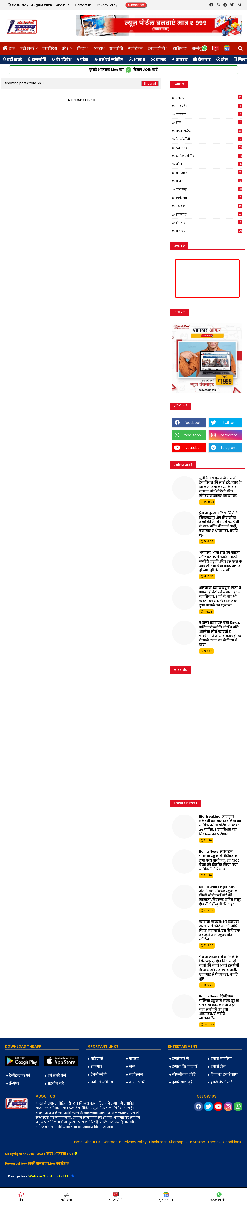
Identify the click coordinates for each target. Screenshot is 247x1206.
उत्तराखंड (209, 114)
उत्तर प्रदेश (209, 106)
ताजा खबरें (136, 1082)
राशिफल (180, 48)
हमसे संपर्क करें (221, 1082)
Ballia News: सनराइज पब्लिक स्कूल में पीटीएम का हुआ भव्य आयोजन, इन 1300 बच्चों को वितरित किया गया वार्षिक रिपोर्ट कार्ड (219, 860)
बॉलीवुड (198, 48)
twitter (228, 422)
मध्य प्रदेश (209, 189)
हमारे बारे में (180, 1058)
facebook (193, 422)
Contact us (83, 5)
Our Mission (195, 1141)
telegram (229, 447)
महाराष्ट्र (209, 206)
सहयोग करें (56, 1083)
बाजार (158, 59)
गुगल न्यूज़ (166, 1197)
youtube (192, 447)
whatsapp (192, 435)
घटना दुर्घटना (209, 131)
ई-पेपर (14, 1083)
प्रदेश (65, 48)
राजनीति (116, 48)
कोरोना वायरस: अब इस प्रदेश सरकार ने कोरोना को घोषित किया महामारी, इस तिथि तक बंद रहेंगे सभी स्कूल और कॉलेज (219, 931)
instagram (228, 435)
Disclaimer (158, 1141)
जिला (81, 48)
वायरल (180, 59)
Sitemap (176, 1141)
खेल (222, 59)
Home (78, 1141)
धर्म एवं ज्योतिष (109, 59)
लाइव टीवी (116, 1197)
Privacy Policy (107, 5)
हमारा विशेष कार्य (184, 1066)
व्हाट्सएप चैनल (219, 1197)
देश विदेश (49, 48)
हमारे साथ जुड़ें (182, 1082)
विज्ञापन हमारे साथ (224, 1074)
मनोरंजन (135, 48)
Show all (150, 83)
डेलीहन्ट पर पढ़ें (19, 1075)
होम (12, 48)
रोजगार (202, 59)
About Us (63, 5)
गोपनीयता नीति (184, 1074)
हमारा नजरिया (221, 1058)
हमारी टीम (218, 1066)
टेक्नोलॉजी (156, 48)
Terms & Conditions (224, 1141)
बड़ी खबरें (27, 48)
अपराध (99, 48)
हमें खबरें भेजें (57, 1075)
